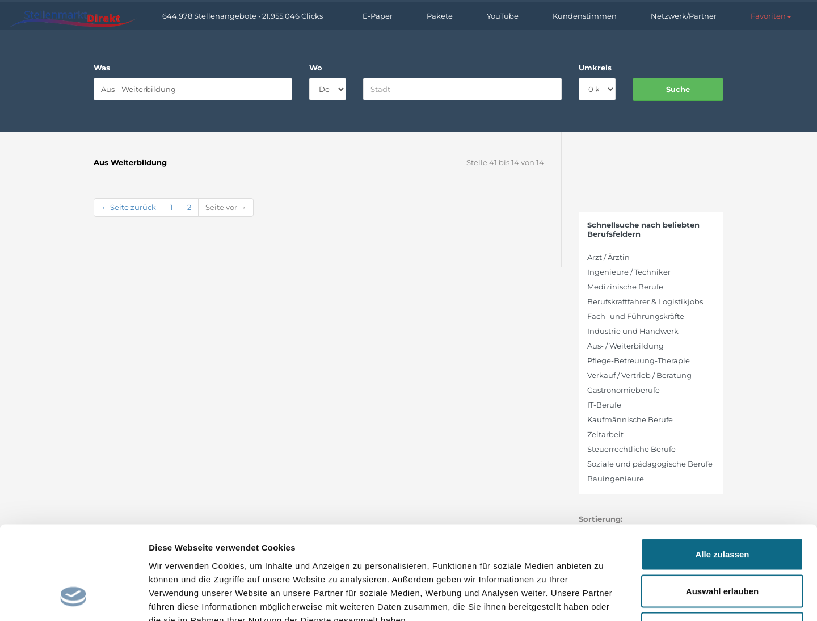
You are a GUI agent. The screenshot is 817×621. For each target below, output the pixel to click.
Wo (315, 67)
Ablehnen (722, 546)
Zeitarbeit (605, 434)
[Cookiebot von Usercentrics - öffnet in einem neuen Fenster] (73, 598)
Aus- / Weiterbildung (625, 345)
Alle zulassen (722, 472)
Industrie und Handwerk (633, 330)
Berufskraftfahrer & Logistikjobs (645, 301)
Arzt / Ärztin (608, 257)
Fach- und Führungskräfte (635, 316)
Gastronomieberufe (623, 390)
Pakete (440, 15)
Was (102, 67)
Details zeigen (603, 598)
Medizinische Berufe (625, 286)
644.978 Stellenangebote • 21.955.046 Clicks (242, 15)
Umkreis (595, 67)
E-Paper (378, 15)
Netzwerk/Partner (684, 15)
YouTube (503, 15)
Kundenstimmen (585, 15)
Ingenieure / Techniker (629, 271)
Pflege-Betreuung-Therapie (638, 360)
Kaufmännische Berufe (630, 419)
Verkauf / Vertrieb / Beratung (639, 375)
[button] (771, 16)
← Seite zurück (128, 207)
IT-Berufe (604, 404)
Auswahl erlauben (722, 509)
